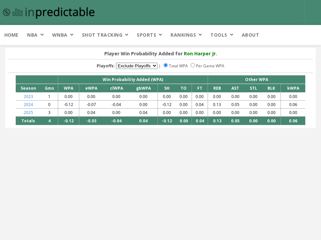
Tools (218, 35)
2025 (28, 112)
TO (184, 88)
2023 (28, 96)
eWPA (91, 88)
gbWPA (143, 88)
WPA (68, 88)
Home (11, 35)
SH (167, 88)
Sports (146, 35)
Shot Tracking (102, 35)
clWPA (116, 88)
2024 (28, 104)
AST (235, 88)
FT (199, 88)
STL (253, 88)
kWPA (293, 88)
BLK (271, 88)
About (250, 35)
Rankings (183, 35)
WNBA (60, 35)
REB (217, 88)
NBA (32, 35)
